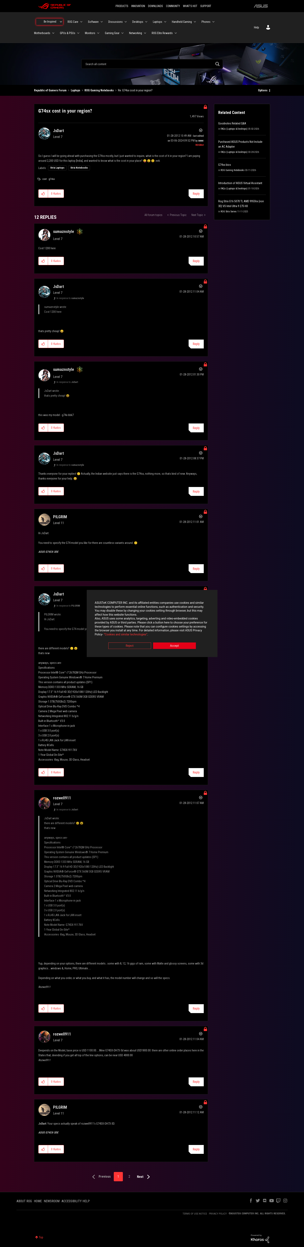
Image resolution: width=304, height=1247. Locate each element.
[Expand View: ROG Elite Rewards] (176, 33)
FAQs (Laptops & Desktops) (234, 128)
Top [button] (41, 1237)
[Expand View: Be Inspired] (61, 21)
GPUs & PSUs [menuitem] (67, 33)
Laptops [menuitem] (157, 21)
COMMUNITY (173, 6)
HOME (38, 1201)
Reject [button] (130, 645)
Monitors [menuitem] (90, 33)
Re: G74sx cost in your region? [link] (135, 90)
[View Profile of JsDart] (58, 130)
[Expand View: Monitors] (98, 33)
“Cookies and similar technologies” (125, 634)
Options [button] (262, 90)
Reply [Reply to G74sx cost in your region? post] (196, 194)
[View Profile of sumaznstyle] (63, 231)
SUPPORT (205, 6)
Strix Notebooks (79, 167)
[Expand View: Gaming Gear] (122, 33)
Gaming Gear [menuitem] (112, 33)
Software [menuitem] (93, 21)
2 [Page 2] (129, 1176)
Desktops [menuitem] (137, 21)
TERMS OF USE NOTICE (195, 1213)
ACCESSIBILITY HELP (76, 1201)
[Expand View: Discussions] (126, 22)
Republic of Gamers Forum (50, 90)
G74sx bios (224, 164)
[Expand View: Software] (102, 22)
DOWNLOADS (155, 6)
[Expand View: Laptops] (165, 22)
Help (256, 27)
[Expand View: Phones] (213, 22)
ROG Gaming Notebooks (99, 90)
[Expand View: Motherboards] (53, 33)
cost (44, 179)
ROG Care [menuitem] (73, 21)
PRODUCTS (122, 6)
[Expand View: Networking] (145, 33)
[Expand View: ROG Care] (81, 22)
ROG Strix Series (229, 211)
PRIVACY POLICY (218, 1213)
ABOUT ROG (24, 1201)
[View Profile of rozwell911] (62, 798)
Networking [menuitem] (135, 33)
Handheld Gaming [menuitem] (182, 21)
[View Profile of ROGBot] (199, 145)
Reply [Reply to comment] (196, 261)
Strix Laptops (57, 167)
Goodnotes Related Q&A (232, 123)
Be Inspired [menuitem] (50, 21)
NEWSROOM (52, 1201)
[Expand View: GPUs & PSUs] (78, 33)
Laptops (75, 90)
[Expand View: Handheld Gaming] (195, 22)
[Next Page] (144, 1177)
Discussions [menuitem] (115, 21)
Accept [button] (174, 645)
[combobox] (152, 64)
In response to (70, 298)
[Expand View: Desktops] (146, 22)
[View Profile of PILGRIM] (60, 516)
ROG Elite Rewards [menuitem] (162, 33)
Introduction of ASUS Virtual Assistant (240, 183)
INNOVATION (138, 6)
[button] (43, 194)
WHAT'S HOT (190, 6)
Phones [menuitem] (206, 21)
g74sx (52, 179)
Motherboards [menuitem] (42, 33)
